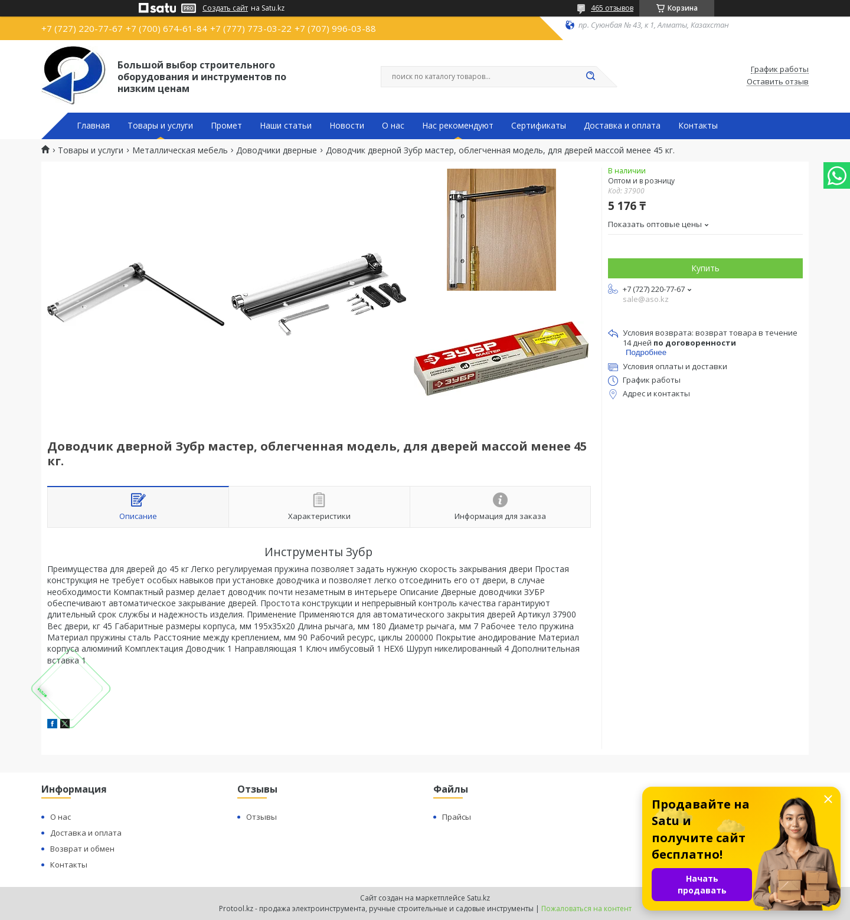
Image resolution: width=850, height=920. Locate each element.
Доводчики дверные (276, 150)
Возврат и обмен (82, 848)
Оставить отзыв (778, 82)
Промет (226, 125)
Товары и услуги (160, 125)
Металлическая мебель (180, 150)
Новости (346, 125)
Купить (705, 268)
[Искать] (590, 76)
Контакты (698, 125)
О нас (393, 125)
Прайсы (456, 816)
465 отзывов (612, 8)
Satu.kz (478, 898)
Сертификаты (538, 125)
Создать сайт (225, 8)
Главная (93, 125)
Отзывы (261, 816)
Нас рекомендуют (457, 125)
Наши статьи (286, 125)
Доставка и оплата (622, 125)
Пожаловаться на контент (586, 908)
